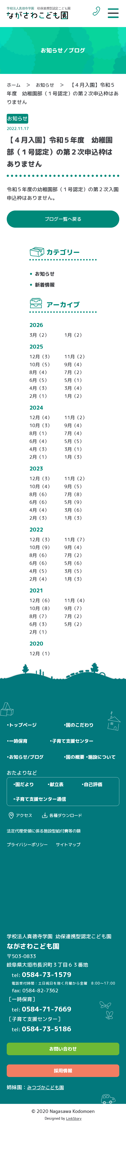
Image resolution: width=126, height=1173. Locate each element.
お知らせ (47, 84)
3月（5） (75, 591)
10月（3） (41, 434)
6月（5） (40, 386)
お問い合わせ (63, 1094)
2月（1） (40, 403)
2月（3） (40, 534)
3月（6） (75, 525)
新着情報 (46, 287)
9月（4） (75, 369)
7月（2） (75, 377)
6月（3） (40, 648)
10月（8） (41, 630)
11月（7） (76, 556)
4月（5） (40, 591)
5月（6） (75, 582)
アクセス (26, 858)
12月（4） (41, 425)
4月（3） (40, 395)
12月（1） (41, 678)
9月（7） (75, 630)
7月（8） (75, 508)
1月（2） (75, 338)
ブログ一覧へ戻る (63, 220)
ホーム (14, 84)
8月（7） (40, 639)
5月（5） (75, 451)
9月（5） (75, 500)
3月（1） (75, 460)
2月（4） (40, 599)
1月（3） (75, 469)
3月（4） (75, 395)
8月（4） (40, 377)
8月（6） (40, 508)
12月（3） (41, 360)
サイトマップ (74, 889)
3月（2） (40, 338)
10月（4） (41, 500)
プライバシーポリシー (30, 889)
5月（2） (75, 648)
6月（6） (40, 517)
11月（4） (76, 622)
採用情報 (63, 1118)
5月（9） (75, 517)
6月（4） (40, 451)
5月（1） (75, 386)
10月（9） (41, 565)
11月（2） (76, 360)
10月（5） (41, 369)
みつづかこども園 (47, 1135)
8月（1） (40, 443)
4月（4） (40, 525)
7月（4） (75, 443)
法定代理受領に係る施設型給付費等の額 (48, 874)
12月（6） (41, 622)
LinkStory (73, 1166)
